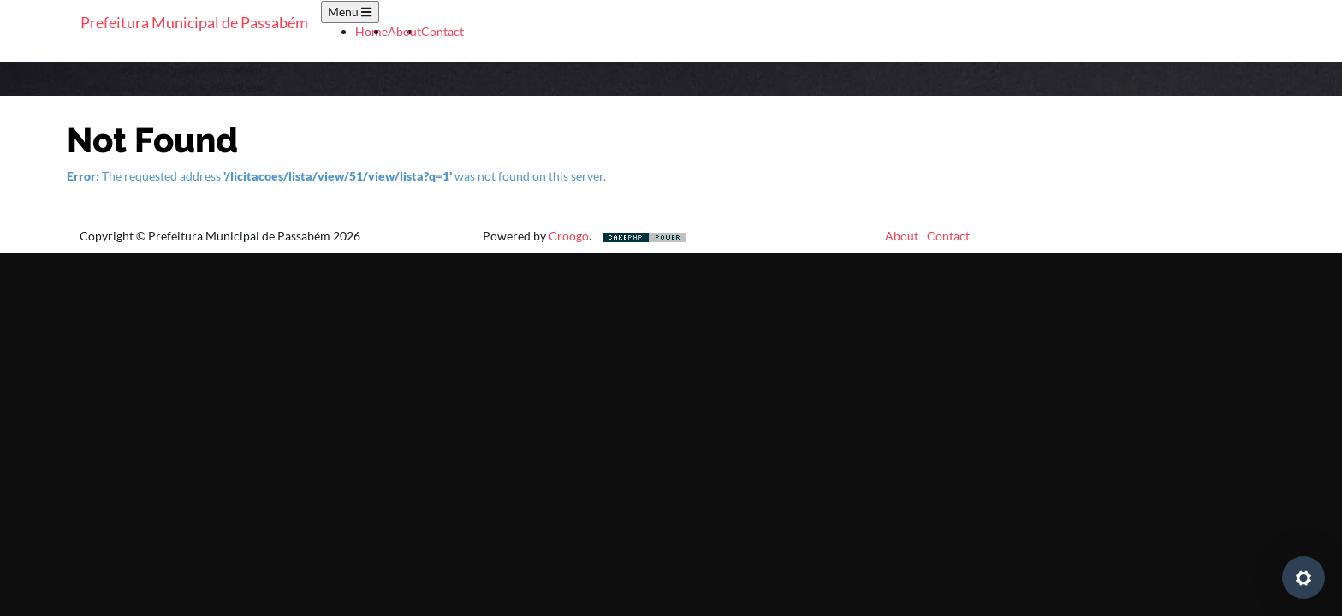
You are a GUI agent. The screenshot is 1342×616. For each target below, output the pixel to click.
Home (371, 31)
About (404, 31)
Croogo (569, 235)
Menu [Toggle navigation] (349, 11)
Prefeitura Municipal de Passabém (194, 22)
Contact (442, 31)
